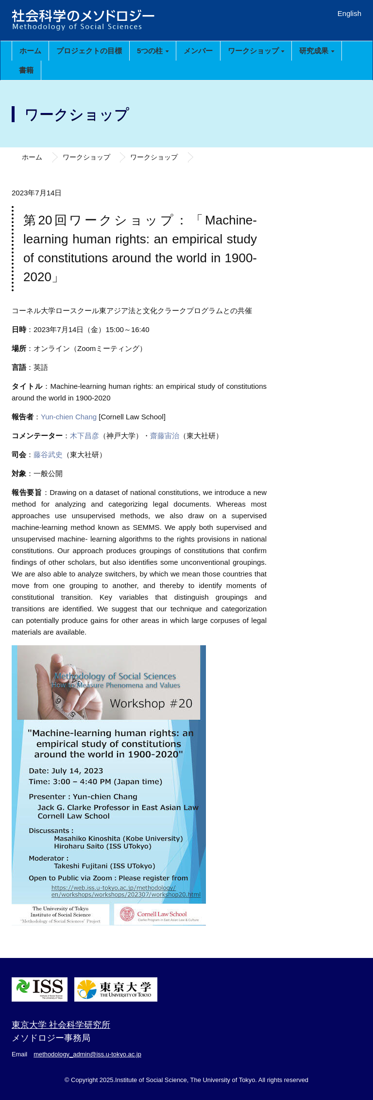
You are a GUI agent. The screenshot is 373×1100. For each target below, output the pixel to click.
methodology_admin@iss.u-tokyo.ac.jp (87, 1054)
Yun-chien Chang (69, 417)
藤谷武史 (48, 454)
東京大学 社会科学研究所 (61, 1025)
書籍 (26, 70)
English (349, 13)
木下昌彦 (84, 435)
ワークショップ (256, 51)
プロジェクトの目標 (89, 51)
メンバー (198, 51)
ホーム (30, 51)
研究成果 (316, 51)
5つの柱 (153, 51)
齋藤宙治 (164, 435)
